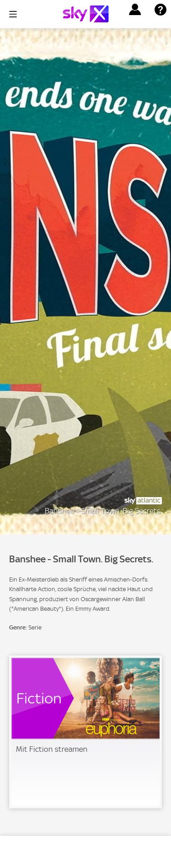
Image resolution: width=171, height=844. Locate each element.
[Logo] (86, 13)
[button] (135, 10)
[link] (85, 731)
